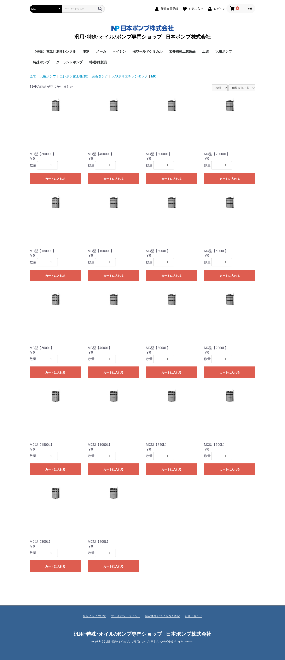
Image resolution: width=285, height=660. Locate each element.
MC (153, 76)
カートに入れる (55, 178)
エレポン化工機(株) (73, 76)
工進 (205, 51)
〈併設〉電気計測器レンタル (54, 51)
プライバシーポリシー (125, 616)
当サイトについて (94, 616)
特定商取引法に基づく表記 (162, 616)
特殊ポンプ (41, 62)
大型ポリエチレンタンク (129, 76)
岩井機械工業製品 (182, 51)
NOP (86, 51)
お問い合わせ (193, 616)
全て (33, 76)
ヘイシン (119, 51)
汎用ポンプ (223, 51)
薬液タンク (100, 76)
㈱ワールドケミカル (147, 51)
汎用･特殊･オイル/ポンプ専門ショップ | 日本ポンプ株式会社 (142, 32)
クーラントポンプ (69, 62)
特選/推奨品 (98, 62)
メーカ (101, 51)
